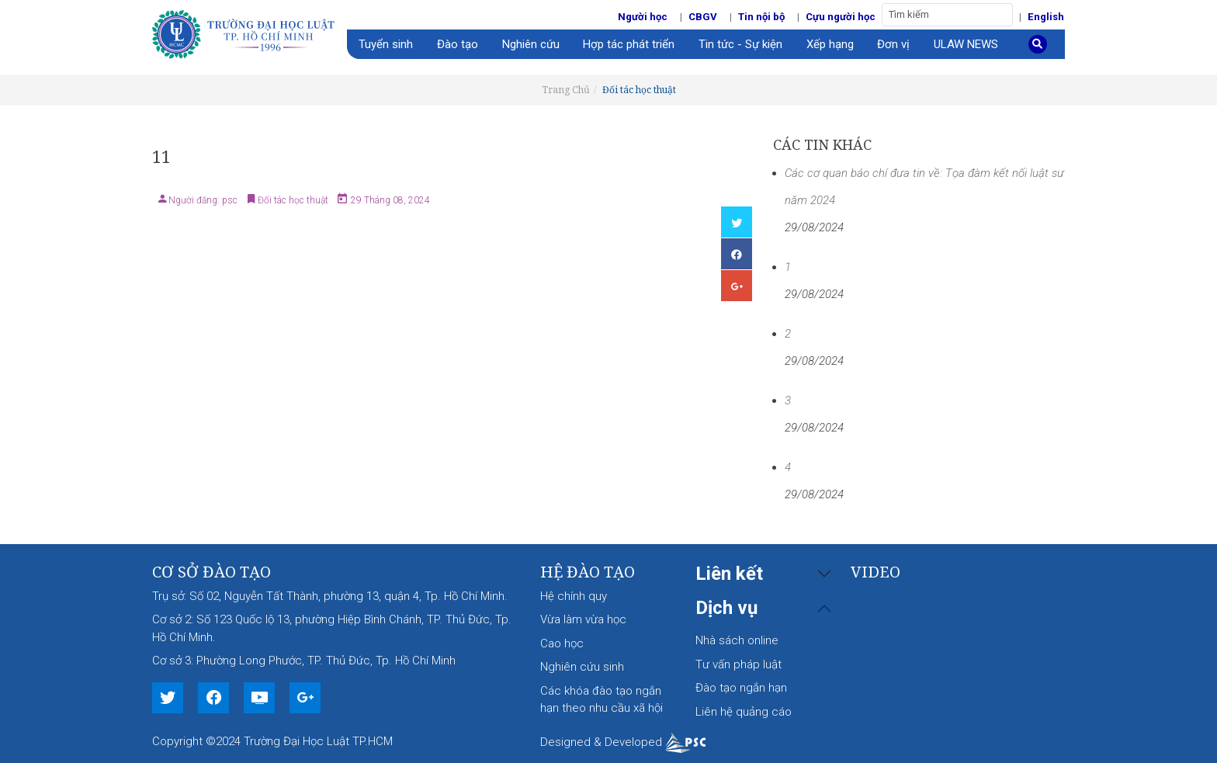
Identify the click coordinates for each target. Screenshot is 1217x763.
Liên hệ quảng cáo (743, 712)
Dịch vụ (726, 608)
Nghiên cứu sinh (582, 667)
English (1046, 17)
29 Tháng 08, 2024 (389, 200)
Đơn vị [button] (893, 44)
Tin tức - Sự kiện (740, 44)
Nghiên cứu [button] (531, 44)
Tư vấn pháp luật (738, 664)
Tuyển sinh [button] (386, 44)
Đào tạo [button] (457, 44)
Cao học (562, 643)
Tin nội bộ (761, 17)
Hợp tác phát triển (628, 44)
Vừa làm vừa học (583, 619)
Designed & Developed (623, 742)
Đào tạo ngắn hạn (741, 688)
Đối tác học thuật (639, 89)
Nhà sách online (736, 640)
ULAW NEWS (966, 44)
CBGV (702, 17)
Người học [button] (642, 17)
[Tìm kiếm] (947, 14)
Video (875, 571)
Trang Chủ (566, 89)
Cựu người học (840, 17)
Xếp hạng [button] (830, 44)
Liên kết (729, 573)
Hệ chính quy (573, 596)
